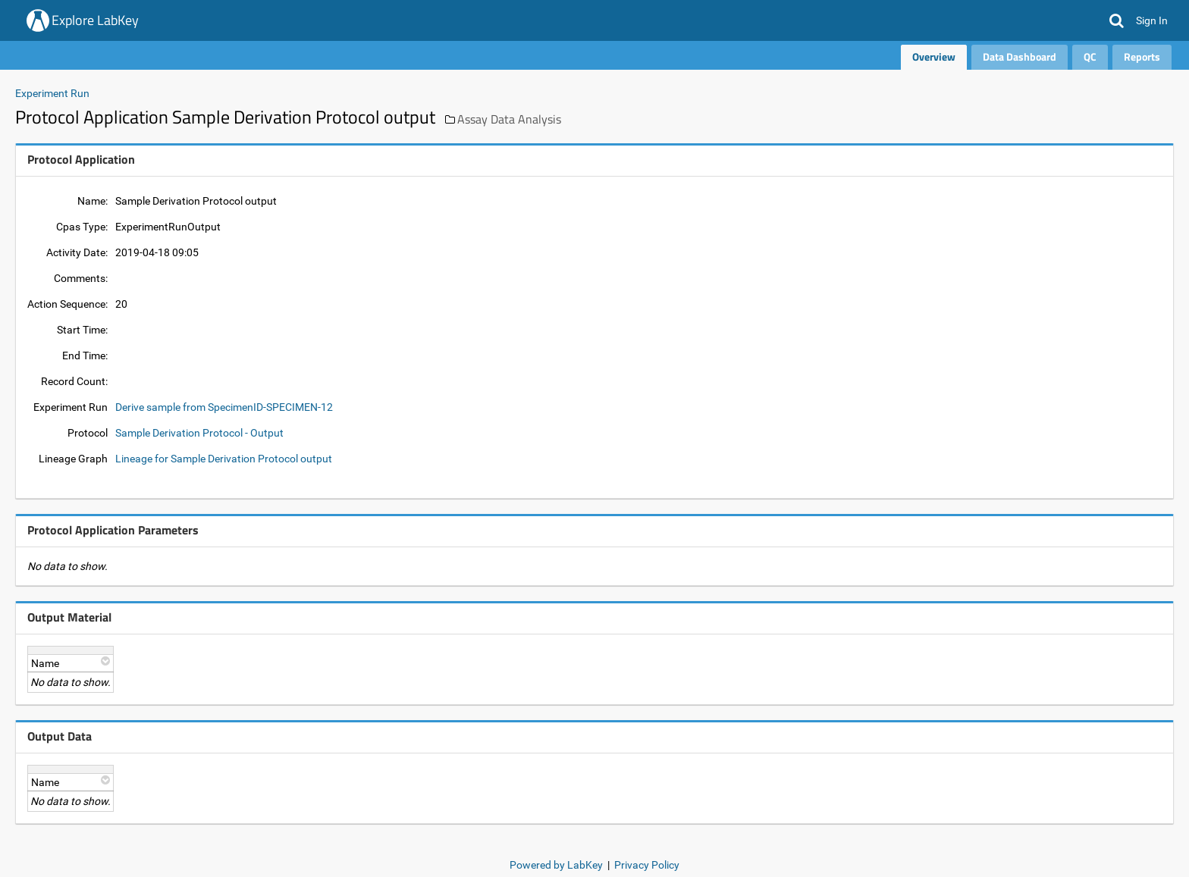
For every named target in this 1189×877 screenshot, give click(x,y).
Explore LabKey (95, 20)
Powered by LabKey (556, 865)
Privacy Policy (646, 865)
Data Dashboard (1019, 56)
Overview (933, 56)
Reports (1142, 56)
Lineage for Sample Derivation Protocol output (223, 459)
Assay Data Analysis (509, 119)
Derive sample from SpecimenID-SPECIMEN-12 (224, 407)
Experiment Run (52, 93)
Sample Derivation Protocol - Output (199, 433)
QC (1090, 56)
